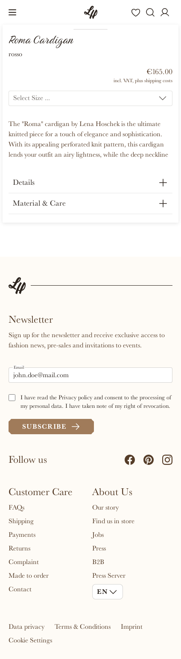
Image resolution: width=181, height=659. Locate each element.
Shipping (21, 521)
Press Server (109, 575)
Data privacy (26, 626)
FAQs (16, 507)
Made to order (29, 575)
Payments (22, 535)
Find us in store (113, 521)
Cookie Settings (30, 640)
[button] (12, 12)
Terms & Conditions (83, 626)
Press (99, 548)
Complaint (24, 562)
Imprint (132, 626)
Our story (105, 507)
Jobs (98, 535)
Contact (20, 589)
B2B (98, 562)
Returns (19, 548)
